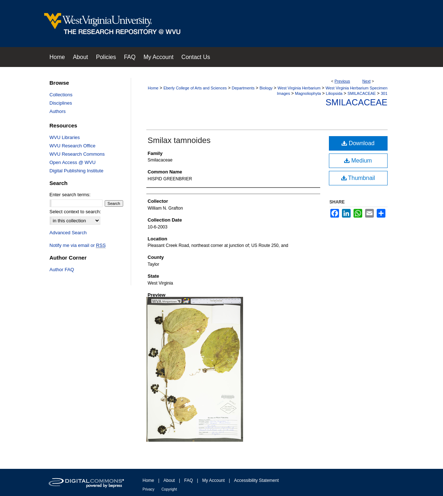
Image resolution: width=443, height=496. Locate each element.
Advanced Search (68, 232)
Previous (342, 81)
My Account (213, 480)
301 (384, 93)
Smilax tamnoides (179, 140)
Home (153, 88)
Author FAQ (62, 269)
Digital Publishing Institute (77, 170)
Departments (243, 88)
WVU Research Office (73, 145)
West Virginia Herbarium (299, 88)
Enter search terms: (70, 194)
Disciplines (61, 103)
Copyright (169, 489)
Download (358, 143)
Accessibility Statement (256, 480)
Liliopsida (334, 93)
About (169, 480)
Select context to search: (75, 211)
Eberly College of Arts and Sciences (195, 88)
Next (366, 81)
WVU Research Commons (77, 154)
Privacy (149, 489)
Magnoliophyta (308, 93)
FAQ (188, 480)
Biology (265, 88)
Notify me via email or (78, 245)
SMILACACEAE (361, 93)
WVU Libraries (65, 137)
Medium (358, 160)
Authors (58, 111)
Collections (61, 94)
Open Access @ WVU (73, 162)
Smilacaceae (357, 102)
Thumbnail (358, 178)
